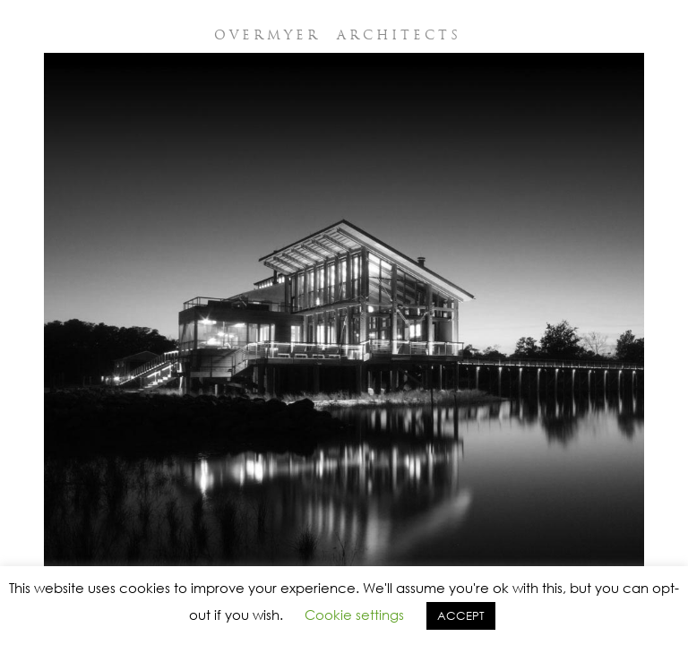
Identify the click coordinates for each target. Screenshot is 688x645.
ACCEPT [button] (461, 616)
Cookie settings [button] (354, 615)
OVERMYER (337, 35)
